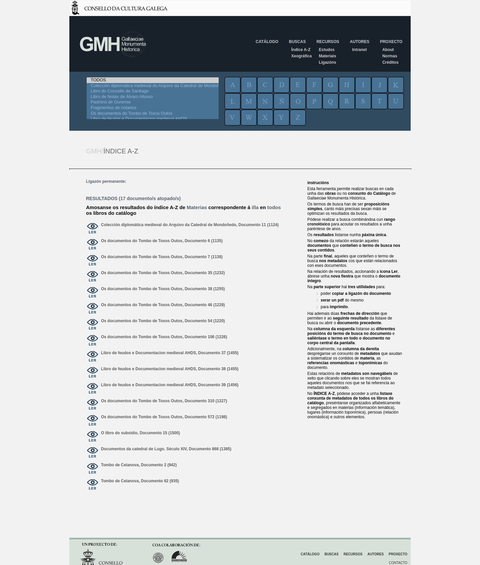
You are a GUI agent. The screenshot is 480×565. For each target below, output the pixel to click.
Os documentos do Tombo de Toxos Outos (153, 113)
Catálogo (267, 41)
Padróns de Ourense (153, 102)
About (388, 49)
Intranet (359, 49)
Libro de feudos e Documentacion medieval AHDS (153, 119)
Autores (359, 41)
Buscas (297, 41)
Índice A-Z (301, 49)
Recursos (327, 41)
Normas (389, 56)
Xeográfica (301, 56)
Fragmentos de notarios (153, 108)
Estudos (326, 49)
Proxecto (391, 41)
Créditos (390, 62)
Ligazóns (327, 62)
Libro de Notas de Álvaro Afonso (153, 97)
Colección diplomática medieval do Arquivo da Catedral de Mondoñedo (153, 86)
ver (92, 228)
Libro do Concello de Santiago (153, 91)
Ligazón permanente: (106, 181)
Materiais (327, 56)
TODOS (153, 80)
